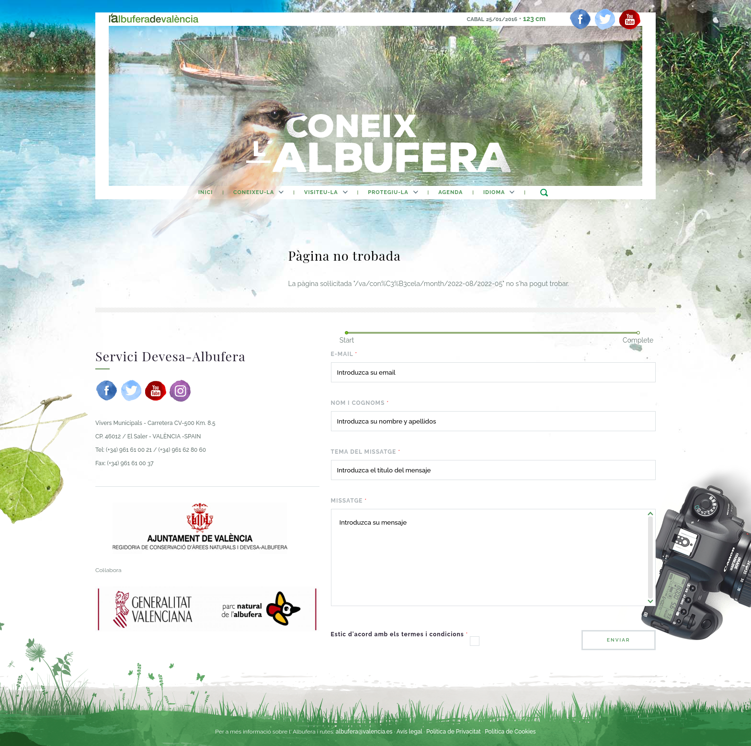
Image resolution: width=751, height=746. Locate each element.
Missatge (349, 500)
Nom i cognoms (360, 403)
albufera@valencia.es (364, 731)
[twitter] (604, 19)
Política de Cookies (510, 731)
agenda (450, 192)
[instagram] (180, 390)
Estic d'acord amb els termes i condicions (399, 634)
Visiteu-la (321, 192)
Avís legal (409, 731)
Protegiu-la (388, 192)
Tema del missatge (365, 451)
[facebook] (580, 19)
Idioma (494, 192)
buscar (544, 192)
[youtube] (629, 19)
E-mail (344, 354)
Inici (205, 192)
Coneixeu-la (253, 192)
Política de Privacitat (454, 731)
